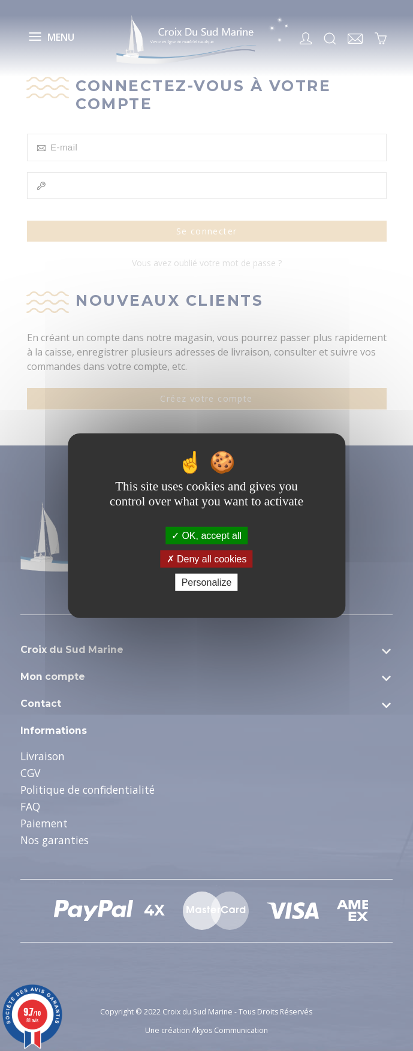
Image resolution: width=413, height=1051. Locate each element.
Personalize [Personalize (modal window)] (207, 582)
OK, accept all (206, 535)
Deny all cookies (207, 558)
